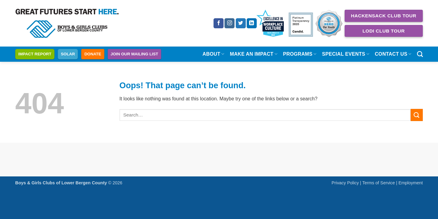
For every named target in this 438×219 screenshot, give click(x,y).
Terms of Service (378, 182)
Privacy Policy (345, 182)
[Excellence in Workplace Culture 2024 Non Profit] (270, 23)
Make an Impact (254, 54)
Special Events (346, 54)
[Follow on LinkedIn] (252, 23)
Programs (299, 54)
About (213, 54)
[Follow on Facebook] (219, 23)
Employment (410, 182)
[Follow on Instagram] (229, 23)
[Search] (420, 54)
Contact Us (393, 54)
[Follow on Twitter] (241, 23)
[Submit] (417, 115)
